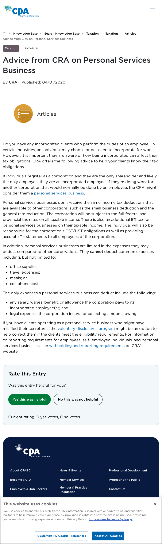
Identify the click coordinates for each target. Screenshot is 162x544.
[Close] (155, 504)
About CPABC (20, 470)
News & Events (70, 470)
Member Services (71, 479)
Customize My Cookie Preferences (61, 535)
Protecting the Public (124, 479)
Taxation (92, 33)
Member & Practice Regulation (73, 490)
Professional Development (128, 470)
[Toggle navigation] (153, 10)
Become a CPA (20, 479)
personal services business (59, 193)
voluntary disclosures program (86, 328)
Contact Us (117, 489)
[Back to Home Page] (21, 10)
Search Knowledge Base (62, 33)
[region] (81, 520)
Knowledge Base (25, 33)
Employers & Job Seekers (28, 489)
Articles (130, 33)
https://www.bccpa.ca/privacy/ (110, 519)
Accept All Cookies (108, 535)
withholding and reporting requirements (87, 345)
